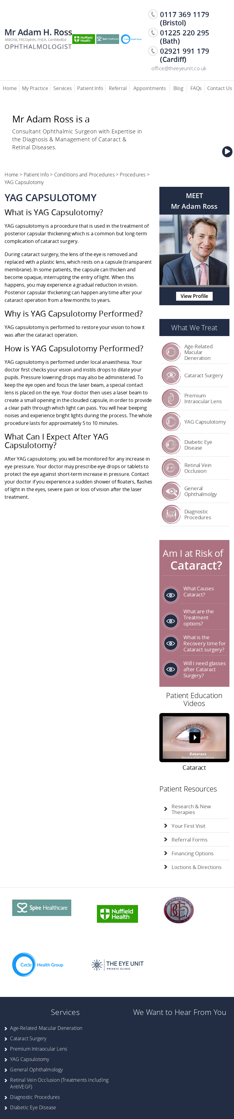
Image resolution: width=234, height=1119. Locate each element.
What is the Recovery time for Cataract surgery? (204, 643)
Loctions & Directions (197, 867)
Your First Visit (188, 825)
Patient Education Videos (194, 699)
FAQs (196, 88)
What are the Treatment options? (198, 617)
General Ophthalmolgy (200, 491)
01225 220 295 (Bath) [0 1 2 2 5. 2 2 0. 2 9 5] (184, 36)
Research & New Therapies (191, 809)
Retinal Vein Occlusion (198, 468)
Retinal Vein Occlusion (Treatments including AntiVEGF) (59, 1083)
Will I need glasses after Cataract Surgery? (204, 669)
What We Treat (194, 327)
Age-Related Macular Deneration (198, 352)
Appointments (149, 88)
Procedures (132, 174)
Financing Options (193, 853)
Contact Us (219, 88)
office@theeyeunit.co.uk (178, 68)
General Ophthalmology (36, 1069)
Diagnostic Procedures (197, 514)
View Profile (194, 296)
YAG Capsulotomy (205, 421)
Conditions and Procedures (84, 174)
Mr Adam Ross (194, 206)
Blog (178, 88)
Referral (118, 88)
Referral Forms (189, 839)
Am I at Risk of (194, 559)
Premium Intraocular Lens (203, 398)
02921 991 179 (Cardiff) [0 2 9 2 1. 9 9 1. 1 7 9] (184, 55)
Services (62, 88)
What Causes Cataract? (198, 591)
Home (10, 88)
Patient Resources (188, 789)
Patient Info (90, 88)
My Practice (35, 88)
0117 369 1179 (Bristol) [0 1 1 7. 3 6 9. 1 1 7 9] (184, 18)
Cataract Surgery (203, 375)
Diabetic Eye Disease (198, 444)
